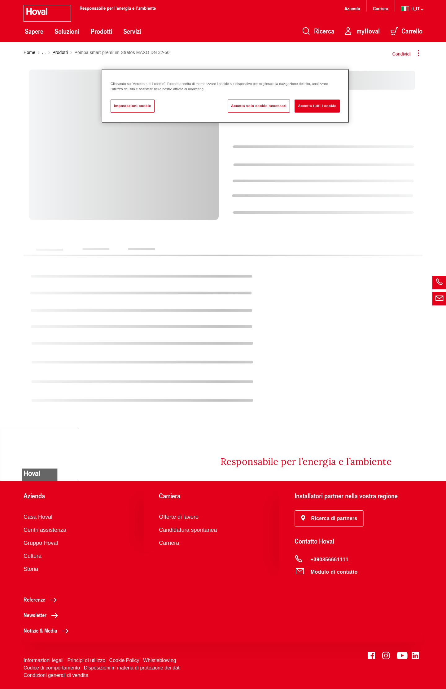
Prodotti (101, 31)
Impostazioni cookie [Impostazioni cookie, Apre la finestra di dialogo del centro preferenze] (132, 106)
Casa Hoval (38, 517)
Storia (31, 569)
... (44, 52)
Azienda (352, 8)
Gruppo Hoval (41, 543)
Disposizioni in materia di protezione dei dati (132, 667)
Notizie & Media (48, 630)
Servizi (132, 31)
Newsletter (42, 615)
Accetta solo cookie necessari (258, 106)
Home (29, 52)
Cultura (33, 556)
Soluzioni (67, 31)
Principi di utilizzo (86, 660)
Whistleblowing (159, 660)
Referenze (42, 599)
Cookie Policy (124, 660)
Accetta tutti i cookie (317, 106)
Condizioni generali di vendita (56, 675)
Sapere (34, 31)
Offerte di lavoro (179, 517)
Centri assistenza (45, 530)
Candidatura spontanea (188, 530)
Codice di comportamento (52, 667)
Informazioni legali (43, 660)
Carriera (380, 8)
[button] (329, 518)
